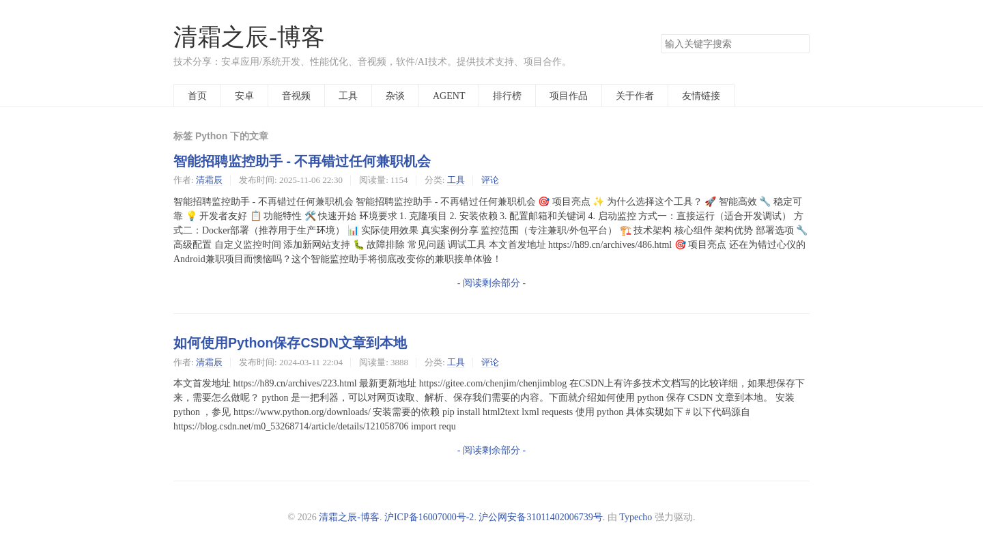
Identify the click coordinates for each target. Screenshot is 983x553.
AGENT (449, 95)
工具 (348, 95)
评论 (490, 180)
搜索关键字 (660, 33)
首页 (197, 95)
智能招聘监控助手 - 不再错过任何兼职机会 (302, 161)
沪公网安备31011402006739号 (540, 516)
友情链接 (701, 95)
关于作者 (635, 95)
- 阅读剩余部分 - (491, 282)
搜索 (798, 44)
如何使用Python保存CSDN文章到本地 (290, 342)
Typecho (635, 516)
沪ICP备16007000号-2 (429, 516)
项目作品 (569, 95)
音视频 (296, 95)
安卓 (244, 95)
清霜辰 (209, 180)
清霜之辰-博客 (249, 37)
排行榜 (507, 95)
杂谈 (395, 95)
